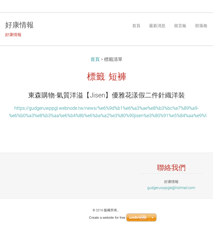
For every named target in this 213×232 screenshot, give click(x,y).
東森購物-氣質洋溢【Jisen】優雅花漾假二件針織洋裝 (106, 95)
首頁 (95, 59)
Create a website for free (107, 217)
